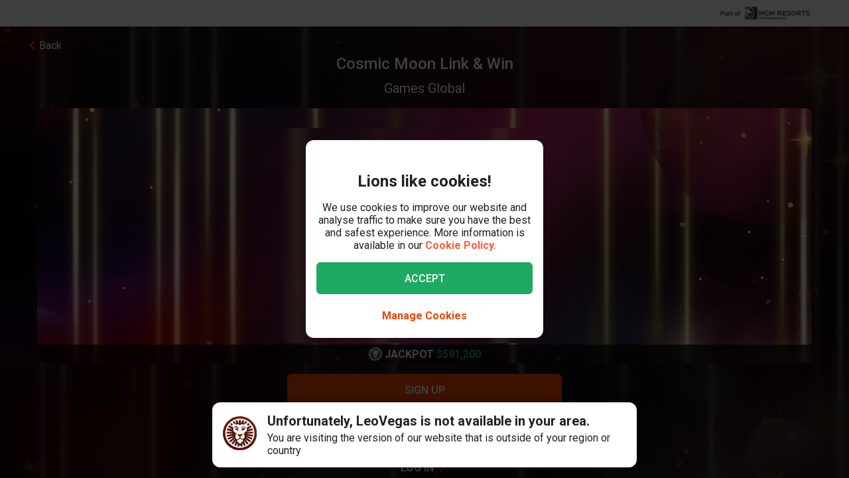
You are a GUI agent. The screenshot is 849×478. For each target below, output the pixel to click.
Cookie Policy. (460, 245)
